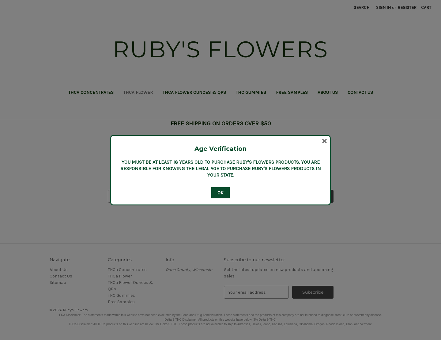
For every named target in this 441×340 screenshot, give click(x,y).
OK (220, 193)
